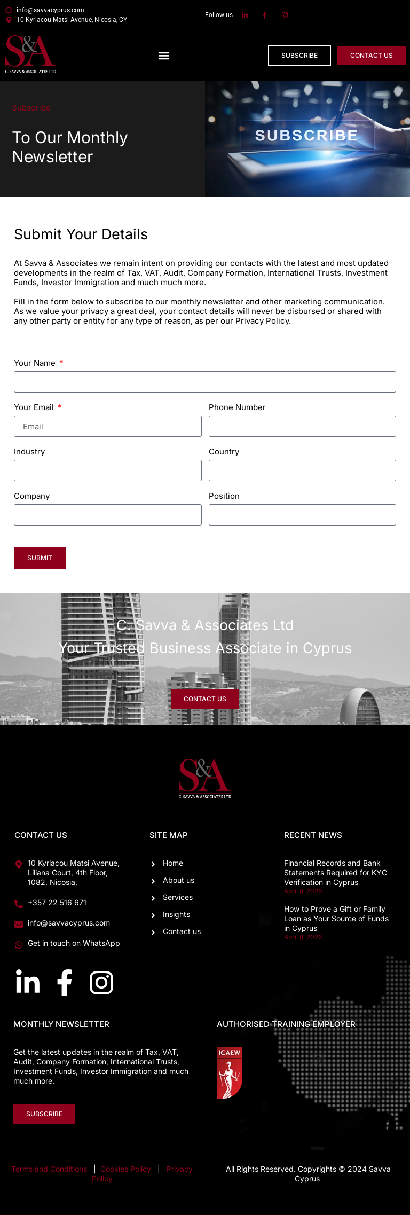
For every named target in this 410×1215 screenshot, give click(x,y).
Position (224, 496)
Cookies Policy (126, 1168)
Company (32, 496)
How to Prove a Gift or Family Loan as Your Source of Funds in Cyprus (336, 918)
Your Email (35, 407)
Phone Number (237, 407)
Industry (29, 452)
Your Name (36, 363)
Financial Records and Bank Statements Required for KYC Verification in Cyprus (335, 872)
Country (224, 452)
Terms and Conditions (49, 1168)
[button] (164, 55)
